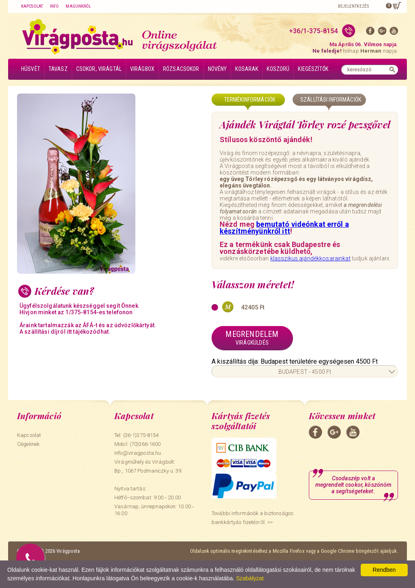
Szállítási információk (330, 99)
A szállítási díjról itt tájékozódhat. (64, 331)
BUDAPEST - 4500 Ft (305, 372)
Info (54, 6)
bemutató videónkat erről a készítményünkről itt (284, 227)
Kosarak (246, 69)
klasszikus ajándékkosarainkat (310, 258)
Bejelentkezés (353, 6)
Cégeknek (28, 444)
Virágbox (142, 69)
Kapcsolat (32, 6)
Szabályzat (249, 578)
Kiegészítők (313, 69)
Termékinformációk (249, 99)
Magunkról (78, 6)
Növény (217, 69)
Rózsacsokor (181, 69)
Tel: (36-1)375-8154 (136, 435)
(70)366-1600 (145, 444)
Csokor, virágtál (99, 69)
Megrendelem (252, 337)
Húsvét (30, 69)
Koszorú (278, 69)
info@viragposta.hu (137, 453)
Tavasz (58, 69)
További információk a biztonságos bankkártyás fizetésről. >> (252, 517)
